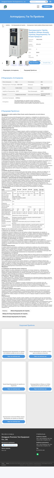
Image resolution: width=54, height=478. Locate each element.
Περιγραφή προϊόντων (30, 70)
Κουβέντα (47, 6)
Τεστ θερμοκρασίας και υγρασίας (18, 25)
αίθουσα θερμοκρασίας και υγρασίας (20, 313)
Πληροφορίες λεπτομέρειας (11, 70)
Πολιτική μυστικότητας (4, 466)
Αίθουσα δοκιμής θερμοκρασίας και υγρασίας (14, 319)
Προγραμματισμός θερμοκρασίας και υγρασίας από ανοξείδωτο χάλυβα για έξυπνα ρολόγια (14, 354)
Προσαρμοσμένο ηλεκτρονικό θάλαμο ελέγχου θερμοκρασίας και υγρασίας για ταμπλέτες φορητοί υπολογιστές (13, 420)
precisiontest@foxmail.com (10, 447)
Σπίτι (3, 25)
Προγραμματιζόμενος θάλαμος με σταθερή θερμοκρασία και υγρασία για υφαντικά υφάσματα (40, 387)
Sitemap (7, 465)
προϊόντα (8, 25)
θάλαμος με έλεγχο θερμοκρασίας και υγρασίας (15, 316)
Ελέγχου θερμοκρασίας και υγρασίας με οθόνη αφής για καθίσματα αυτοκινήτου (40, 354)
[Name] (46, 2)
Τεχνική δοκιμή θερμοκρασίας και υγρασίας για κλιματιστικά (14, 387)
